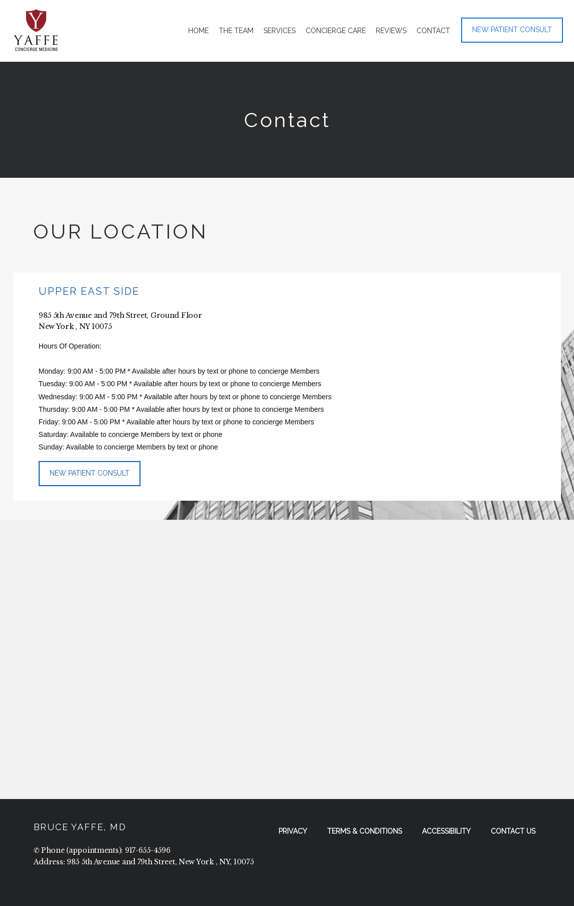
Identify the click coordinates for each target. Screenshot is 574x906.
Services (279, 31)
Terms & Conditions (364, 831)
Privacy (292, 831)
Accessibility (446, 831)
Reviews (391, 31)
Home (198, 31)
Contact (433, 31)
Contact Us (513, 831)
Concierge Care (336, 31)
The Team (236, 31)
